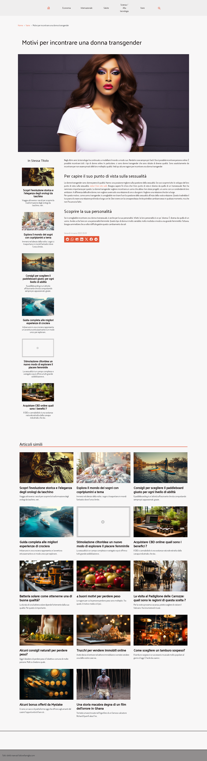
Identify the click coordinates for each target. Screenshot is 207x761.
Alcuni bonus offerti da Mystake (41, 704)
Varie (142, 8)
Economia (66, 8)
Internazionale (86, 8)
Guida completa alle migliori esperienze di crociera (38, 321)
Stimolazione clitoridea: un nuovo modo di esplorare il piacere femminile (38, 364)
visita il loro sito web (98, 186)
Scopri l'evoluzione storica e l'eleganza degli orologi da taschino (38, 193)
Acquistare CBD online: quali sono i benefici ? (38, 407)
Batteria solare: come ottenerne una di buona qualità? (46, 598)
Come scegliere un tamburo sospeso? (159, 650)
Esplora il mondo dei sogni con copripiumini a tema (38, 236)
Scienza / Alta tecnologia (124, 7)
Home (20, 25)
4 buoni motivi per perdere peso (98, 596)
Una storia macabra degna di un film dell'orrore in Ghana (101, 706)
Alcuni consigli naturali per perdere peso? (43, 652)
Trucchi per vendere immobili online (101, 650)
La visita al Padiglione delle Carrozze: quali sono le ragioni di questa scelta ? (160, 598)
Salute (106, 8)
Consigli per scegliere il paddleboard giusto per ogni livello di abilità (38, 278)
